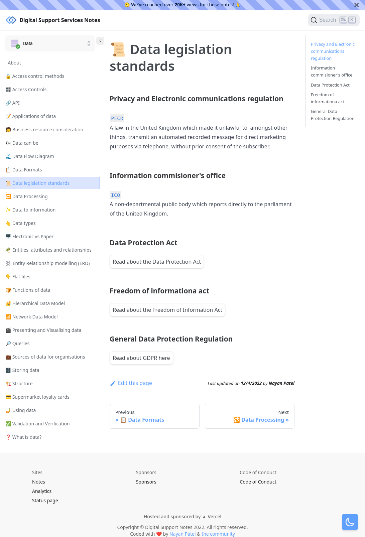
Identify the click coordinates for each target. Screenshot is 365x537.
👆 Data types (20, 223)
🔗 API (12, 103)
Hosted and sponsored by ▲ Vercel (182, 516)
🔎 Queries (17, 343)
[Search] (334, 20)
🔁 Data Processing (26, 196)
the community (218, 534)
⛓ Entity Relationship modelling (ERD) (47, 263)
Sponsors (146, 482)
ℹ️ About (13, 62)
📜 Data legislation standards (37, 183)
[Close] (356, 5)
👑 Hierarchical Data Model (35, 303)
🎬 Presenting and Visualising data (43, 330)
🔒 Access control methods (35, 76)
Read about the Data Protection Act (157, 261)
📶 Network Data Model (31, 316)
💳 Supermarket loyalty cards (37, 397)
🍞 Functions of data (27, 290)
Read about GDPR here (141, 358)
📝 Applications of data (30, 116)
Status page (45, 500)
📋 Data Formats (23, 169)
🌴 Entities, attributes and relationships (48, 250)
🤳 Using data (20, 410)
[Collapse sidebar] (100, 41)
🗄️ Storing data (22, 370)
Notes (38, 482)
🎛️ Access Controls (25, 89)
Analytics (41, 491)
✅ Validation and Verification (37, 423)
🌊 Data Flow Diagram (29, 156)
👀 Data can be (21, 143)
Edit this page (131, 383)
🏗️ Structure (19, 383)
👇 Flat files (17, 276)
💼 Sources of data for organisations (45, 357)
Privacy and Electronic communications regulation (333, 51)
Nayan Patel (182, 534)
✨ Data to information (30, 210)
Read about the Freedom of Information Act (167, 309)
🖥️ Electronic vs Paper (29, 236)
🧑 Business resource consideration (44, 129)
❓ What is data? (23, 437)
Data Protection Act (330, 85)
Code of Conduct (258, 482)
